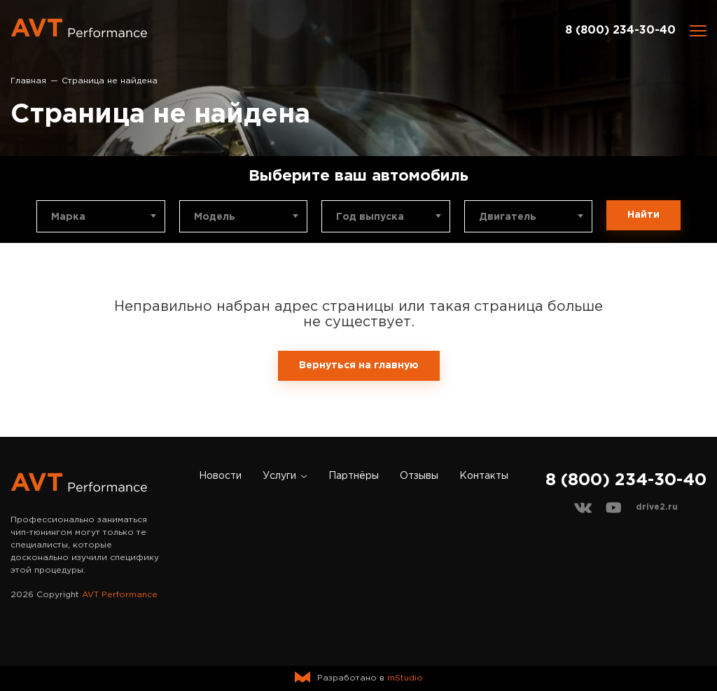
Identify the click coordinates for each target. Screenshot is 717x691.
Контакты (483, 476)
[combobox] (100, 216)
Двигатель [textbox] (507, 217)
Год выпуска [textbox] (370, 217)
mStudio (405, 678)
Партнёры (353, 476)
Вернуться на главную (359, 365)
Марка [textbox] (68, 217)
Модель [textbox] (214, 217)
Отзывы (419, 476)
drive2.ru (657, 507)
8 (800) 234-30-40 (620, 30)
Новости (220, 476)
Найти (643, 215)
